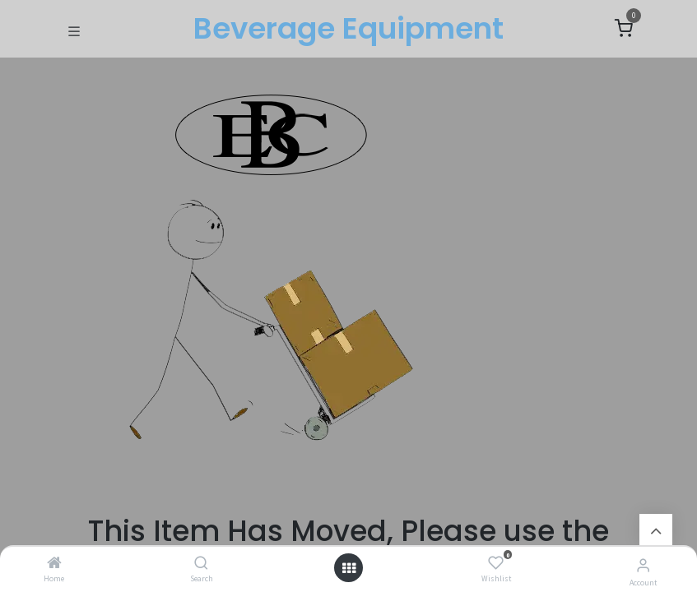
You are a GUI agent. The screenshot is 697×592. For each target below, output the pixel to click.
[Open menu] (348, 568)
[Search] (201, 563)
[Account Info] (643, 565)
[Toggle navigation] (74, 29)
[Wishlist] (495, 563)
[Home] (54, 563)
